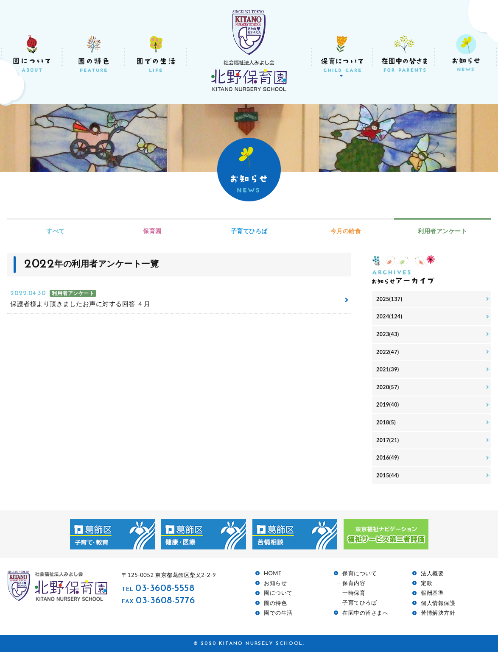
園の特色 (275, 620)
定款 (426, 600)
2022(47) (389, 357)
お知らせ (275, 600)
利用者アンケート (442, 230)
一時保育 (353, 610)
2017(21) (389, 453)
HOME (273, 590)
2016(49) (389, 473)
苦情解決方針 (438, 630)
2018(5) (387, 434)
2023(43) (389, 338)
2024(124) (391, 319)
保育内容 (353, 600)
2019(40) (389, 415)
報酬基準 (432, 610)
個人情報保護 (438, 620)
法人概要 (432, 590)
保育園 (152, 230)
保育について (359, 590)
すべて (55, 230)
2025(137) (391, 300)
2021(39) (389, 376)
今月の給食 (345, 230)
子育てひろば (249, 230)
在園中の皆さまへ (365, 630)
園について (278, 610)
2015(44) (389, 492)
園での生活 (278, 630)
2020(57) (389, 395)
